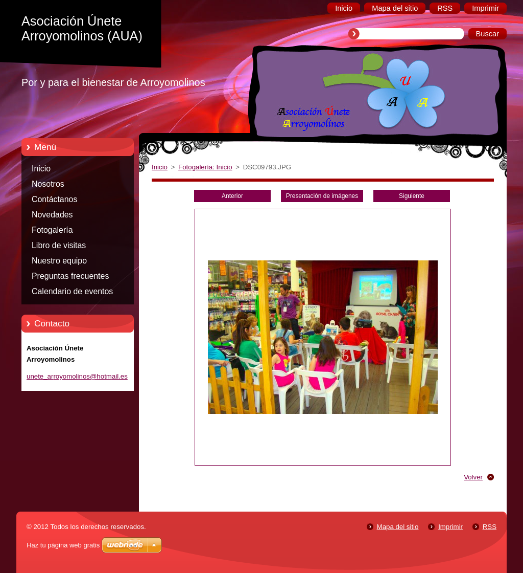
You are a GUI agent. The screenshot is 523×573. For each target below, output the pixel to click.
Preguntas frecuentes (70, 276)
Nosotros (48, 184)
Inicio (41, 168)
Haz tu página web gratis (63, 545)
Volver (473, 477)
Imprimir (450, 527)
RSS (489, 527)
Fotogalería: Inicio (205, 167)
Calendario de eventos (72, 291)
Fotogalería (52, 230)
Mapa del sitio (398, 527)
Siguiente (411, 196)
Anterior (232, 196)
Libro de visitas (59, 245)
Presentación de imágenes (322, 196)
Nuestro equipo (59, 260)
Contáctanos (54, 199)
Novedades (52, 214)
